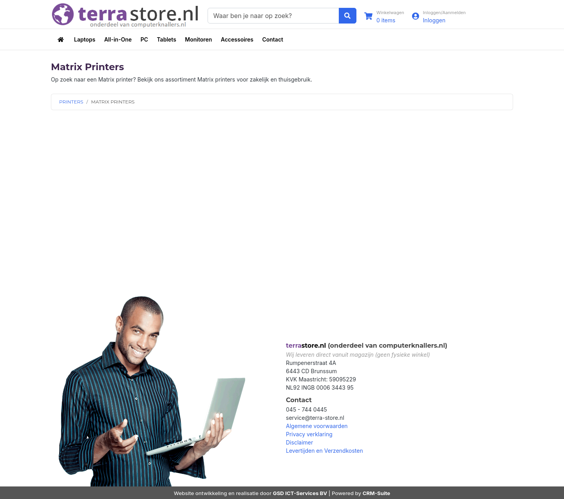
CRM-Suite (376, 493)
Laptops (84, 39)
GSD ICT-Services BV (300, 493)
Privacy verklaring (309, 434)
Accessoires (237, 39)
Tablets (166, 39)
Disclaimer (299, 442)
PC (144, 39)
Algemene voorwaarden (317, 426)
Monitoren (198, 39)
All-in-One (118, 39)
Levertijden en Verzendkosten (324, 450)
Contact (272, 39)
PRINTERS (71, 102)
